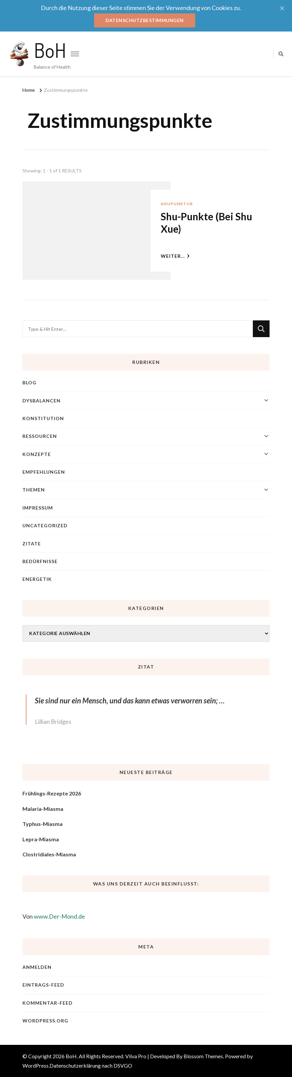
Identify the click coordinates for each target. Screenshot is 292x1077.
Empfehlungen (43, 472)
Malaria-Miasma (42, 808)
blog (29, 382)
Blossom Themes (203, 1056)
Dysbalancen (41, 400)
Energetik (37, 579)
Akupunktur (177, 203)
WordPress (35, 1065)
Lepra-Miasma (40, 839)
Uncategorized (45, 525)
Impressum (37, 508)
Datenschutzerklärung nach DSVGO (91, 1065)
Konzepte (36, 454)
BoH (50, 50)
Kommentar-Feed (47, 1003)
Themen (33, 490)
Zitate (31, 543)
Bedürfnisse (40, 561)
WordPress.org (45, 1020)
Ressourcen (39, 436)
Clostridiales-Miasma (49, 854)
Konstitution (43, 418)
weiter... (175, 256)
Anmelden (37, 967)
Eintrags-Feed (43, 985)
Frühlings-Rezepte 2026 (51, 793)
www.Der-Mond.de (59, 916)
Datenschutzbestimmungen (144, 20)
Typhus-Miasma (42, 824)
